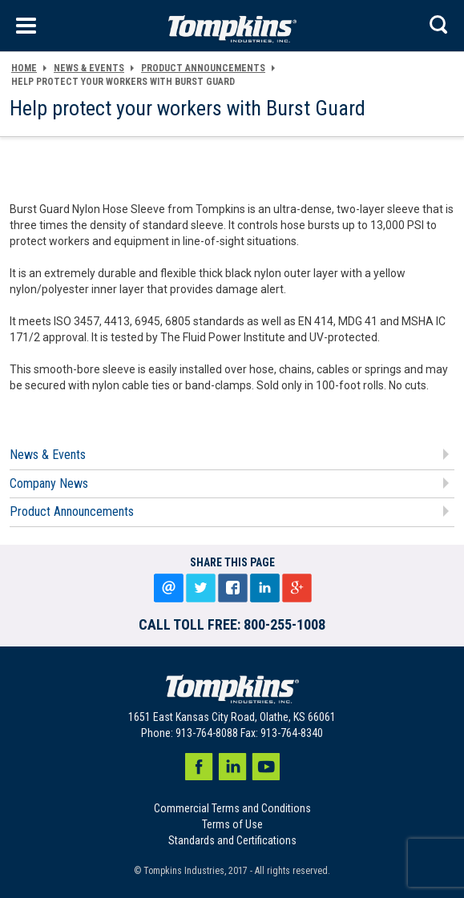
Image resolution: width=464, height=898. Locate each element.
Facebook (199, 766)
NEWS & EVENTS (89, 68)
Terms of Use (232, 824)
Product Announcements (203, 68)
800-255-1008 (284, 624)
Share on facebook (232, 588)
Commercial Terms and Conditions (232, 808)
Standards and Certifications (232, 840)
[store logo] (232, 25)
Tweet (200, 588)
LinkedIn (264, 588)
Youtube (266, 766)
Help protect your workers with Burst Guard (123, 81)
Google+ (296, 588)
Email (168, 588)
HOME (24, 68)
